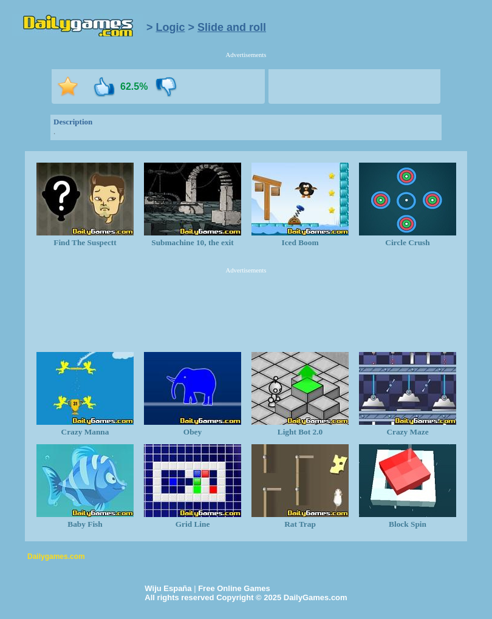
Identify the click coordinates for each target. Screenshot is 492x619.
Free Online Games (234, 588)
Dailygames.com (56, 556)
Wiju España (168, 588)
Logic (170, 27)
